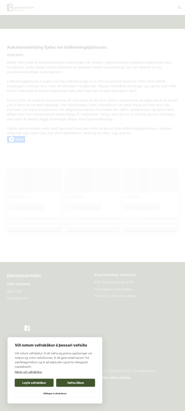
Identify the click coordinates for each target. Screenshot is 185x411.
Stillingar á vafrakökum (54, 393)
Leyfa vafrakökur (34, 383)
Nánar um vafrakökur (28, 372)
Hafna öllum (75, 383)
